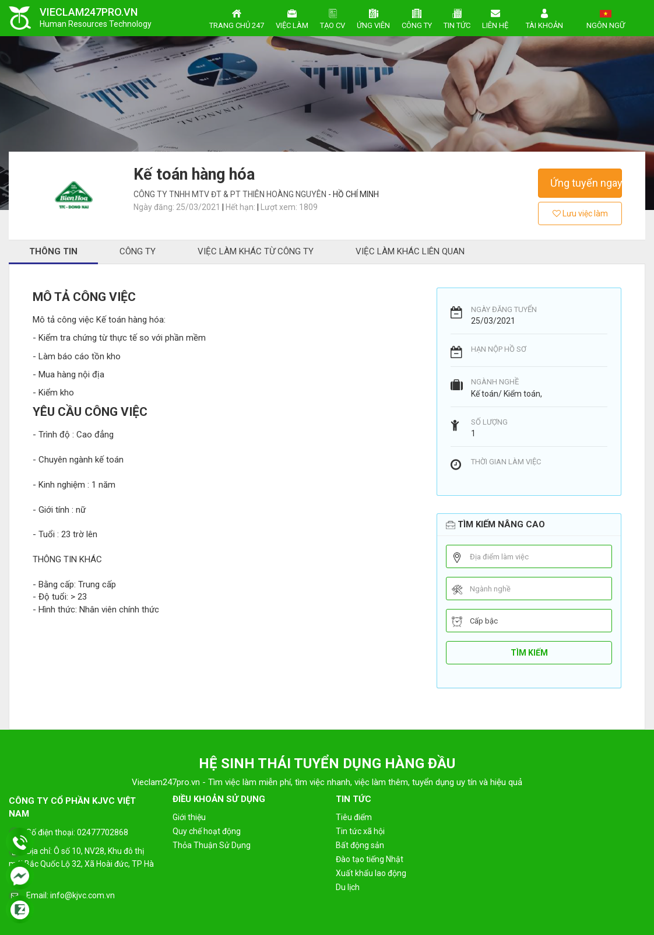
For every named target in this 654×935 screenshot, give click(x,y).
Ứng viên (373, 17)
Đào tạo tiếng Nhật (369, 859)
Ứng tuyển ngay (586, 183)
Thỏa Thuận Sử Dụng (212, 845)
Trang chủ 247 (236, 17)
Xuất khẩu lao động (371, 873)
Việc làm (292, 17)
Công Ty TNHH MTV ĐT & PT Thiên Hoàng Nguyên (230, 194)
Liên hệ (495, 17)
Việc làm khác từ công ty (256, 251)
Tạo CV (332, 17)
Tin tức (457, 17)
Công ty (417, 17)
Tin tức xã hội (360, 831)
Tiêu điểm (354, 817)
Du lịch (348, 887)
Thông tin (53, 251)
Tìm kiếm (529, 652)
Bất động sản (360, 845)
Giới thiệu (189, 817)
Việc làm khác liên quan (410, 251)
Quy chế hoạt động (207, 831)
